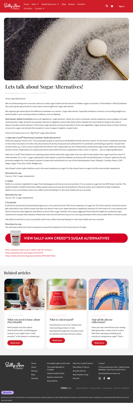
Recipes (34, 371)
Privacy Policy (95, 388)
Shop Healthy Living (80, 374)
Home (33, 363)
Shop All (76, 378)
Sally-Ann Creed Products (83, 363)
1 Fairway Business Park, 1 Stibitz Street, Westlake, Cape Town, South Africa (114, 368)
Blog (33, 374)
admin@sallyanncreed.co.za (109, 373)
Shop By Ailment (79, 371)
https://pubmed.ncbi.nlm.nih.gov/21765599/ (24, 252)
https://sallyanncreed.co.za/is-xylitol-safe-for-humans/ (28, 249)
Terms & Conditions (121, 388)
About (33, 367)
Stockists (34, 378)
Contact (101, 363)
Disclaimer (107, 388)
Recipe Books (52, 381)
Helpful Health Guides (55, 373)
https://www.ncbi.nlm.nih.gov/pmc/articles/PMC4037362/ (30, 255)
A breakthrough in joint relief (58, 363)
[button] (35, 4)
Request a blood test (55, 377)
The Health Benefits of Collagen (55, 368)
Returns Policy (82, 388)
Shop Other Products (81, 367)
